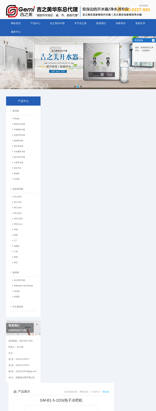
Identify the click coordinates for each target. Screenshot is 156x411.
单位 (15, 260)
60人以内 (16, 205)
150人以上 (17, 221)
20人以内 (16, 194)
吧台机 (15, 118)
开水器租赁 (17, 300)
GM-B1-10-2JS (67, 218)
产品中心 (35, 23)
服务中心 (16, 32)
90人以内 (16, 210)
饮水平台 (16, 167)
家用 (15, 254)
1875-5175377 (67, 387)
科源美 (15, 292)
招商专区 (121, 23)
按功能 (15, 110)
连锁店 (15, 243)
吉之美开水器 (18, 276)
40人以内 (16, 199)
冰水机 (15, 178)
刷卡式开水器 (18, 156)
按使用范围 (17, 186)
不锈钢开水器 (18, 129)
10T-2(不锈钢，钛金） (70, 223)
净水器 (15, 287)
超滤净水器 (17, 140)
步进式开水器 (18, 134)
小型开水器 (17, 162)
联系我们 (101, 23)
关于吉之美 (80, 23)
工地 (15, 249)
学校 (15, 227)
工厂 (15, 238)
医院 (15, 232)
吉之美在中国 (57, 23)
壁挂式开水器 (18, 123)
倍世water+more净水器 (22, 281)
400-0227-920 (136, 9)
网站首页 (16, 23)
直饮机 (15, 173)
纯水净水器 (17, 145)
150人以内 (17, 216)
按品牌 (15, 267)
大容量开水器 (18, 151)
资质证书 (140, 23)
